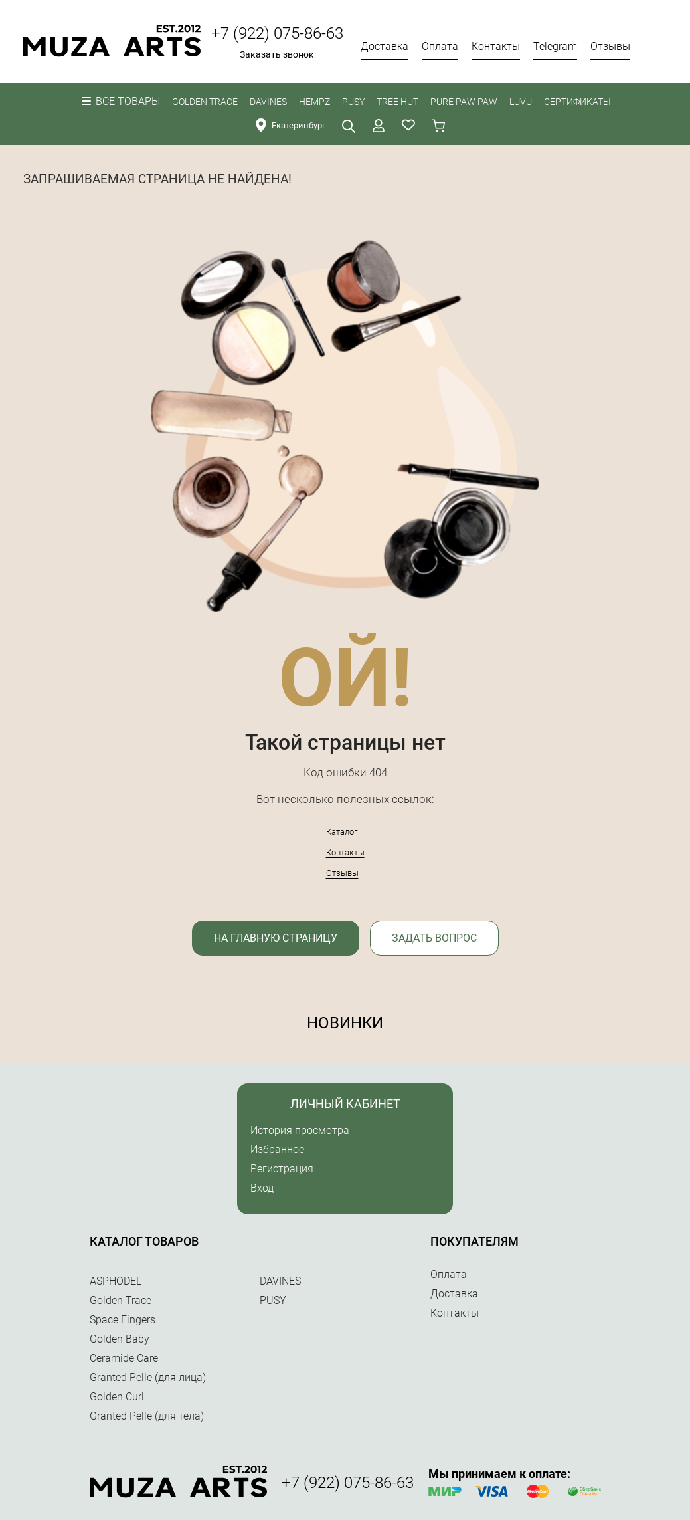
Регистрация (281, 1168)
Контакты (345, 852)
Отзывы (342, 873)
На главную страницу (275, 938)
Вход (262, 1188)
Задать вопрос (434, 938)
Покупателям (474, 1241)
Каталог (341, 832)
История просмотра (299, 1130)
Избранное (277, 1149)
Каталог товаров (144, 1241)
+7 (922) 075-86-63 (277, 33)
